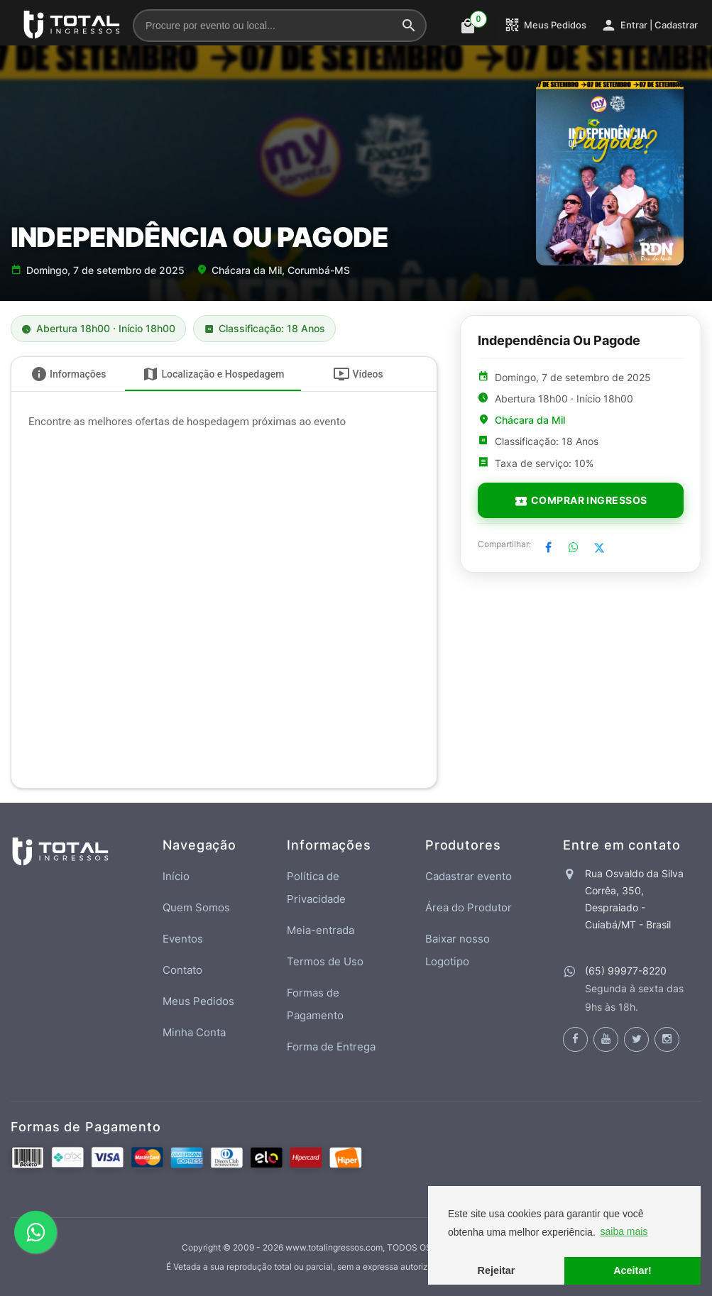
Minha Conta (194, 1032)
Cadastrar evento (468, 876)
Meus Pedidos (545, 25)
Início (176, 876)
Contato (182, 970)
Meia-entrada (320, 930)
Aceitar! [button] (632, 1270)
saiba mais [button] (623, 1231)
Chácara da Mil (530, 420)
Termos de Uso (325, 961)
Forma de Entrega (331, 1046)
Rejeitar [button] (496, 1270)
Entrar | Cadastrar (649, 25)
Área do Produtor (468, 907)
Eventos (183, 938)
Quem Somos (196, 907)
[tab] (68, 374)
